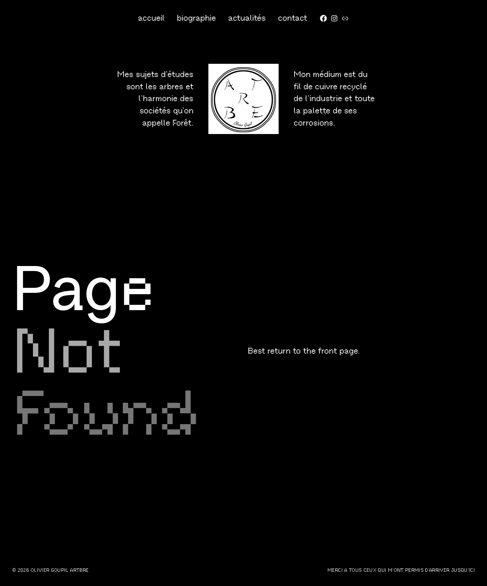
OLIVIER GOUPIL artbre (60, 570)
